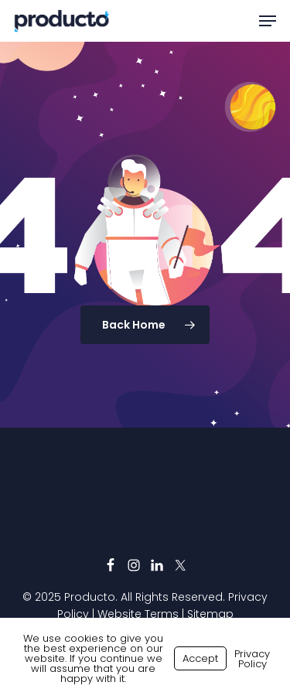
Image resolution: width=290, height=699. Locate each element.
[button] (267, 21)
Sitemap (210, 614)
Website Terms (138, 614)
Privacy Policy (252, 658)
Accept (200, 658)
